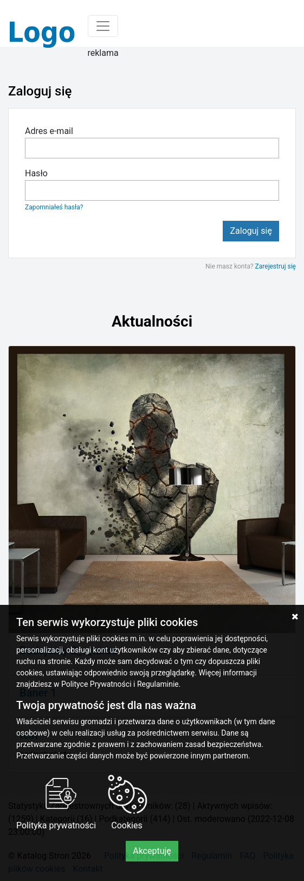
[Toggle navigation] (103, 26)
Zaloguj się (251, 231)
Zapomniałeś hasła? (54, 207)
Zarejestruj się (275, 266)
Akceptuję (152, 851)
